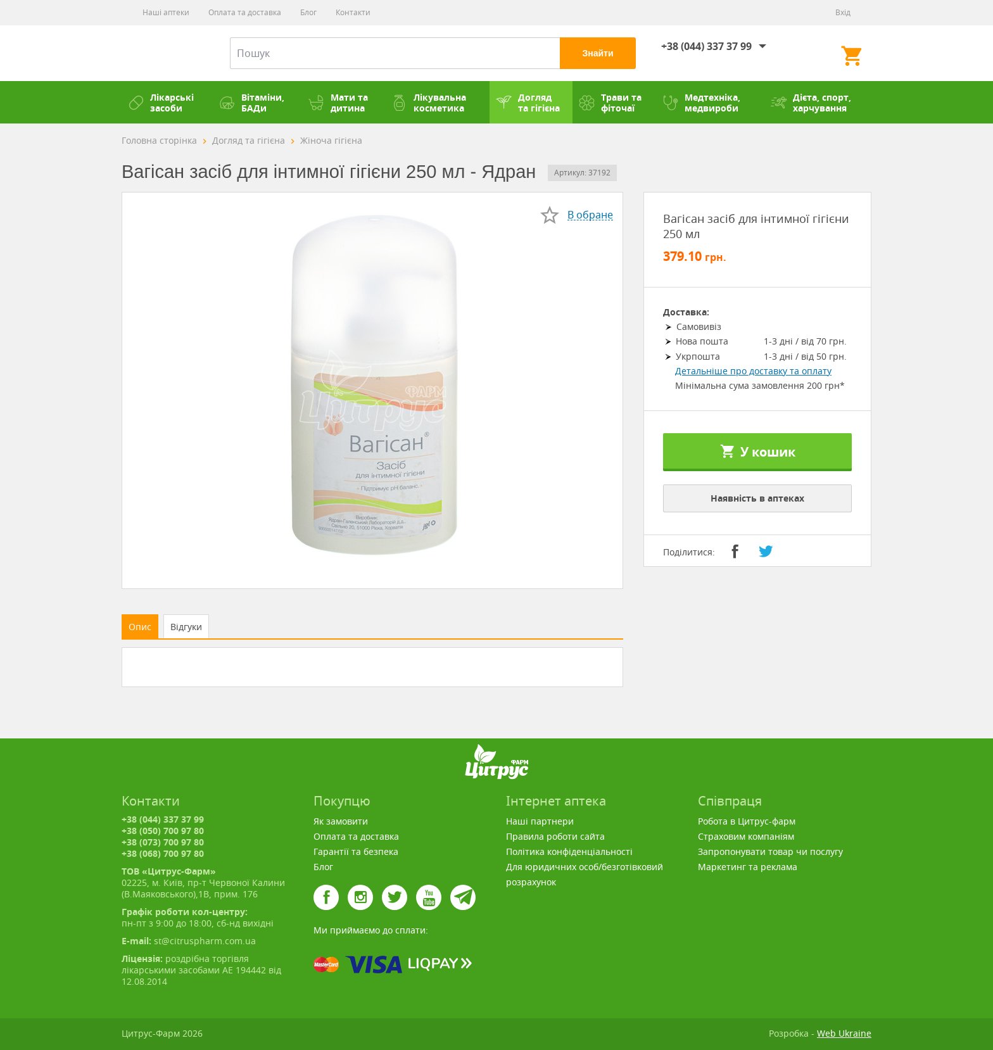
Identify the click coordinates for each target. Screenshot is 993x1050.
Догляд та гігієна (528, 102)
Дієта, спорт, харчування (811, 102)
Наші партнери (540, 821)
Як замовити (340, 821)
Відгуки (186, 627)
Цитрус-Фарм (160, 53)
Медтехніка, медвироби (701, 102)
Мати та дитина (338, 102)
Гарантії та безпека (355, 851)
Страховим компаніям (746, 836)
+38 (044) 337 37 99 (706, 46)
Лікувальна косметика (428, 102)
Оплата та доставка (244, 12)
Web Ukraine (844, 1033)
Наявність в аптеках (757, 498)
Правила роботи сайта (555, 836)
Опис (140, 627)
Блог (308, 12)
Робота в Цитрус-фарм (746, 821)
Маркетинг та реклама (747, 867)
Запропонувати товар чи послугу (770, 851)
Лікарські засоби (161, 102)
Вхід (843, 12)
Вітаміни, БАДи (251, 102)
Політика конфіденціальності (569, 851)
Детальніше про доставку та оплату (753, 371)
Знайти (597, 53)
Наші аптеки (165, 12)
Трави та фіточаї (610, 102)
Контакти (353, 12)
